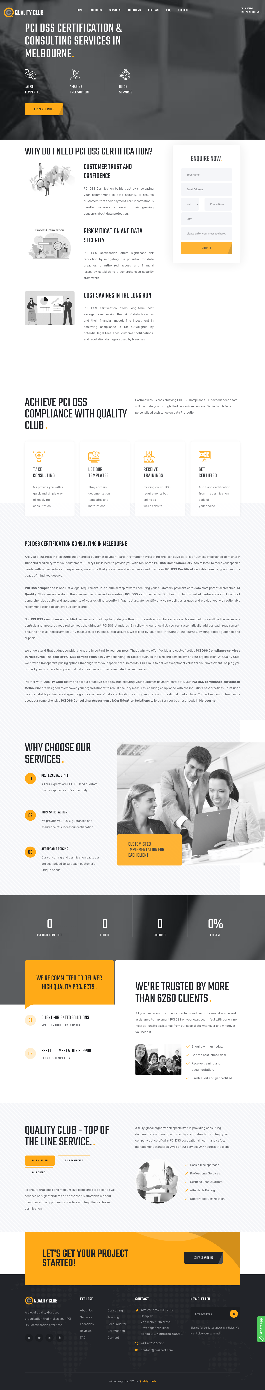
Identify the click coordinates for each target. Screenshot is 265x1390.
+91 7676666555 (152, 1343)
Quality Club (147, 1381)
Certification (116, 1331)
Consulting (115, 1310)
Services (115, 10)
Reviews (153, 10)
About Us (96, 10)
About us (86, 1310)
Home (80, 10)
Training (113, 1317)
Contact (183, 10)
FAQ (168, 10)
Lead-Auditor (117, 1324)
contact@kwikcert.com (157, 1350)
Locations (134, 10)
